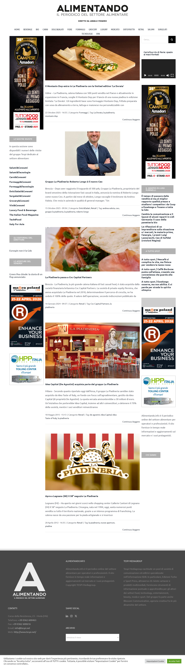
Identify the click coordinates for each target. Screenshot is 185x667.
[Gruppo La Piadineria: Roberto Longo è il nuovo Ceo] (92, 153)
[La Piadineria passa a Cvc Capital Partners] (92, 249)
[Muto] (167, 75)
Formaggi (83, 112)
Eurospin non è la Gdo (20, 250)
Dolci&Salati (84, 208)
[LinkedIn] (67, 616)
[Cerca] (172, 39)
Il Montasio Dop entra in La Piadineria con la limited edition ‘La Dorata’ (84, 86)
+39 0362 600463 (27, 620)
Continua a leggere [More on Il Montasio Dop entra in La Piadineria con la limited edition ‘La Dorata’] (131, 119)
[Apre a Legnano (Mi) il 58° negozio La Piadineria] (92, 462)
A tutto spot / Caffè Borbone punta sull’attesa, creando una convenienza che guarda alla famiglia (157, 273)
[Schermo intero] (172, 75)
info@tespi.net (22, 627)
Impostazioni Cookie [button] (155, 661)
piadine (48, 526)
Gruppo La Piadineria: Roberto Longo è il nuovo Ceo (73, 181)
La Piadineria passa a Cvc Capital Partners (68, 277)
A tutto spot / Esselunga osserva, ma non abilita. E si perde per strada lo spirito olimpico (156, 285)
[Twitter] (76, 616)
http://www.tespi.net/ (25, 631)
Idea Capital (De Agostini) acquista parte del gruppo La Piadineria (81, 384)
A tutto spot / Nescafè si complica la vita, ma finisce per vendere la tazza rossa (156, 262)
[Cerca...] (154, 39)
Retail (94, 208)
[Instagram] (71, 616)
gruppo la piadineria (54, 211)
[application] (158, 68)
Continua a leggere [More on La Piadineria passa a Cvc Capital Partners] (131, 310)
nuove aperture (108, 522)
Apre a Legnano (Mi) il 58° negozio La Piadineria (71, 496)
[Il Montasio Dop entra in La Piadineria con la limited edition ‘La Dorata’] (92, 58)
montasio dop (51, 116)
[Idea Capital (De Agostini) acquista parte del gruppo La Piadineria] (92, 350)
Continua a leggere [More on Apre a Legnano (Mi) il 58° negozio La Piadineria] (131, 529)
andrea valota (109, 208)
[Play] (145, 75)
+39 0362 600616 (22, 623)
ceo (117, 208)
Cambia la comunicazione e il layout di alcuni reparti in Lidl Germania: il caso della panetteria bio (157, 218)
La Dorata (98, 112)
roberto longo (82, 211)
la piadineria (108, 112)
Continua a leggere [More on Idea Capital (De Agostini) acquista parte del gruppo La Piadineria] (131, 421)
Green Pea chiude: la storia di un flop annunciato (25, 275)
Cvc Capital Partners (100, 303)
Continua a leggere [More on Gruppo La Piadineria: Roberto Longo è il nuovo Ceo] (131, 215)
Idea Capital (106, 414)
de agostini (95, 414)
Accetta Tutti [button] (174, 661)
